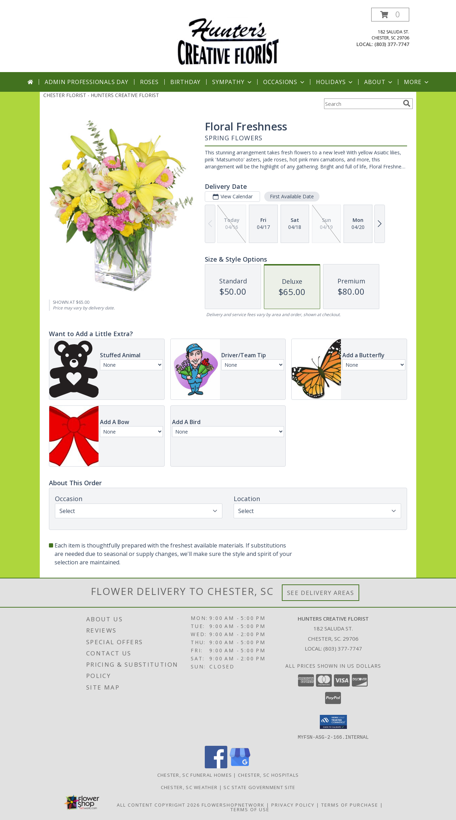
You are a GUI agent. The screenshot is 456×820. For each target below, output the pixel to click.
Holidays (335, 82)
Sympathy (232, 82)
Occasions (284, 82)
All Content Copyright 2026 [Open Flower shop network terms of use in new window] (158, 804)
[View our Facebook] (216, 766)
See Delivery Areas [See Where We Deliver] (320, 593)
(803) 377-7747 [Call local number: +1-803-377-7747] (391, 44)
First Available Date (292, 196)
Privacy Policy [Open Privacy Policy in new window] (293, 804)
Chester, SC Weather (189, 787)
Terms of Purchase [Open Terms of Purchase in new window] (349, 804)
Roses (149, 82)
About (379, 82)
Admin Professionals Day (86, 82)
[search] (406, 103)
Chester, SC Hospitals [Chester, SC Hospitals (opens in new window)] (268, 774)
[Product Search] (362, 104)
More (417, 82)
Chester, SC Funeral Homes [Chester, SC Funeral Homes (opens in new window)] (194, 774)
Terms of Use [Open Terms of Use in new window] (250, 809)
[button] (390, 14)
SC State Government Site (259, 787)
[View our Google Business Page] (240, 766)
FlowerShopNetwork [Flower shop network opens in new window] (233, 804)
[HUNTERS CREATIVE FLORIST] (228, 40)
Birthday (185, 82)
